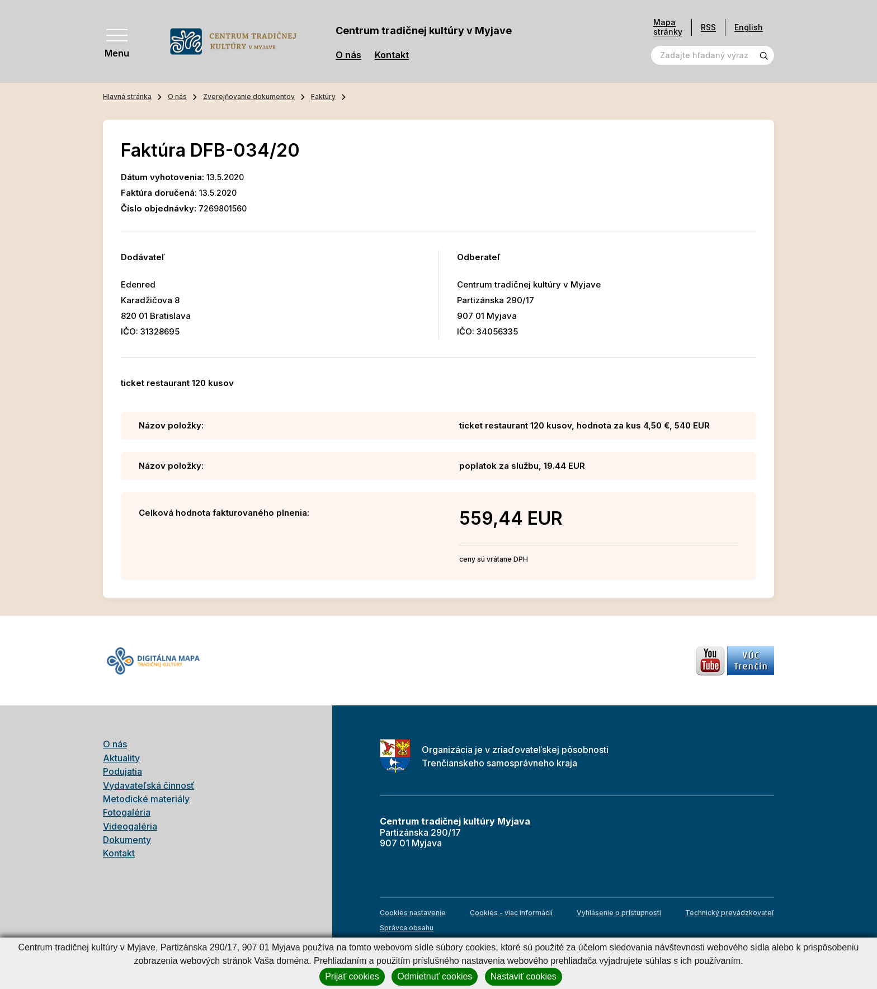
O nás (348, 55)
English (748, 27)
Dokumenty (127, 839)
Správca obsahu (406, 928)
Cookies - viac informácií (511, 912)
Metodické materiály (146, 798)
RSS (708, 27)
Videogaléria (130, 826)
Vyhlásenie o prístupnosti (619, 912)
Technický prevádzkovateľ (729, 912)
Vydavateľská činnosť (148, 785)
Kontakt (392, 55)
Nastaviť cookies (524, 976)
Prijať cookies (352, 976)
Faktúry (323, 96)
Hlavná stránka (127, 96)
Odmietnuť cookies (434, 976)
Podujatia (122, 771)
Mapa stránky (667, 27)
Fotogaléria (126, 812)
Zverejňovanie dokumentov (249, 96)
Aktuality (121, 758)
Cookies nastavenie (413, 912)
